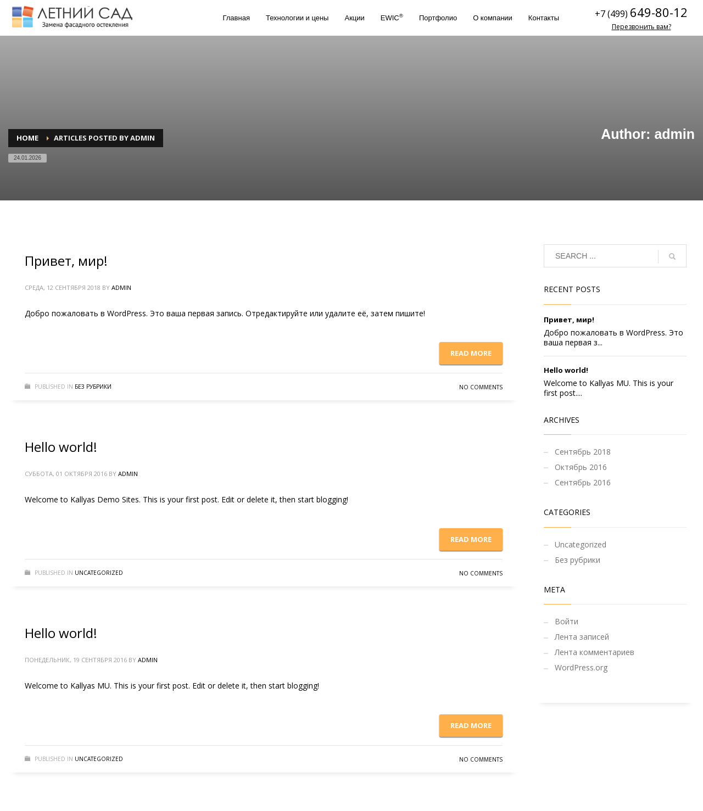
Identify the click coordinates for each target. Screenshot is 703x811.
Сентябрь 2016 (583, 482)
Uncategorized (99, 573)
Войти (566, 621)
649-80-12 (659, 12)
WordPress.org (581, 667)
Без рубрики (93, 386)
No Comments (481, 387)
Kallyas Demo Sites (104, 499)
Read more (471, 353)
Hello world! (61, 447)
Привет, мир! (66, 260)
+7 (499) (612, 14)
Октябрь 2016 (581, 467)
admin (121, 287)
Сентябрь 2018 (583, 451)
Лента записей (582, 636)
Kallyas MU (90, 685)
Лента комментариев (594, 652)
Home (27, 138)
